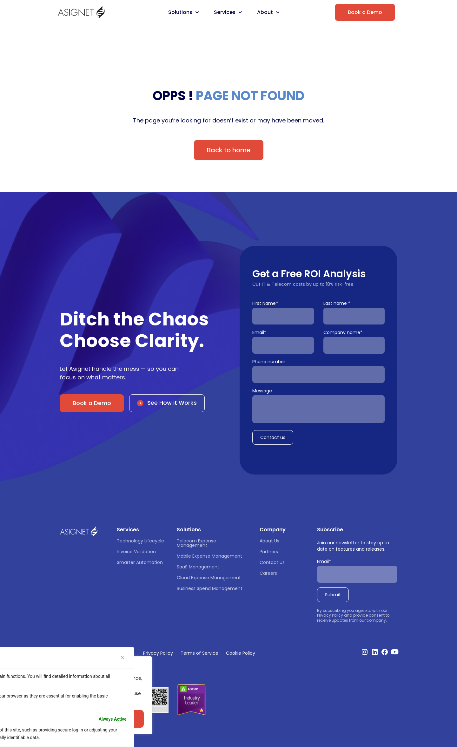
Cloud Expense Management (209, 577)
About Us (269, 541)
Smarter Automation (140, 562)
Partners (269, 551)
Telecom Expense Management (197, 543)
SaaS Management (198, 567)
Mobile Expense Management (209, 556)
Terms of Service (199, 653)
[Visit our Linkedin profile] (375, 652)
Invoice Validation (136, 551)
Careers (268, 573)
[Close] (123, 657)
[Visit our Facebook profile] (384, 652)
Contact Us (272, 562)
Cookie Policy (240, 653)
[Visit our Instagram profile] (364, 652)
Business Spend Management (209, 588)
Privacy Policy (330, 615)
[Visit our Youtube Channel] (395, 652)
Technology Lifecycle (140, 541)
